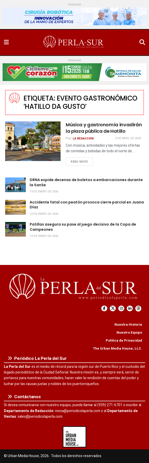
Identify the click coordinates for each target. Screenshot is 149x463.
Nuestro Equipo (129, 332)
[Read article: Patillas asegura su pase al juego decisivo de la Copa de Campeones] (15, 229)
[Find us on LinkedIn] (130, 308)
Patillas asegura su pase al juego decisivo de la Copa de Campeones (83, 227)
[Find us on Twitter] (113, 308)
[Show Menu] (6, 42)
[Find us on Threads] (138, 308)
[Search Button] (142, 42)
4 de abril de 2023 (128, 138)
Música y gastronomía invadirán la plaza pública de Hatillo (104, 127)
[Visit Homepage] (74, 42)
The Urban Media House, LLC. (117, 348)
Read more (82, 161)
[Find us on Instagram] (121, 308)
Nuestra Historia (128, 324)
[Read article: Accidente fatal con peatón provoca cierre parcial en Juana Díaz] (15, 207)
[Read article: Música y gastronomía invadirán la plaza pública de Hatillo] (33, 141)
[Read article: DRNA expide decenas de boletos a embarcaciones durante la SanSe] (15, 184)
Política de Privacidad (124, 340)
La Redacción (83, 138)
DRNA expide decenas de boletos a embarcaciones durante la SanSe (86, 182)
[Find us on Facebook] (104, 308)
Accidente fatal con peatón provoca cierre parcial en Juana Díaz (87, 205)
